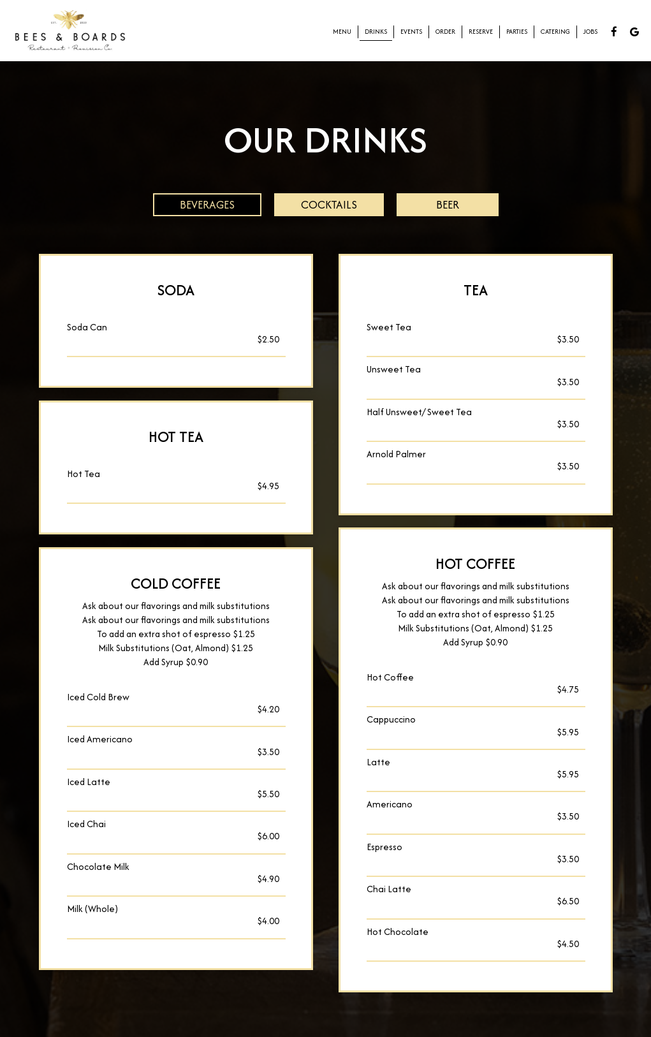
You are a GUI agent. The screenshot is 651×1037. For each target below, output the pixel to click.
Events (411, 31)
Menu (342, 31)
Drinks (376, 31)
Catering (555, 31)
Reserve (481, 31)
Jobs (590, 31)
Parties (516, 31)
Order (445, 31)
